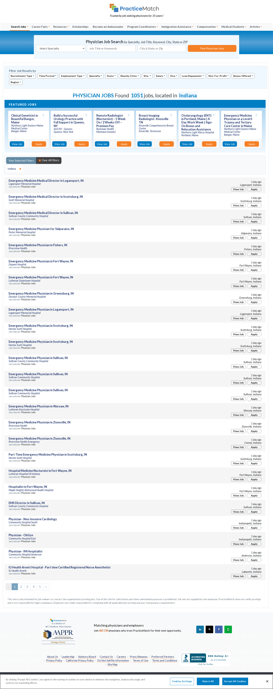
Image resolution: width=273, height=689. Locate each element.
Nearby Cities (128, 75)
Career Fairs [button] (40, 26)
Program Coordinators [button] (141, 26)
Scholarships (80, 26)
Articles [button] (255, 26)
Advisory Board (87, 656)
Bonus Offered (242, 75)
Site (146, 75)
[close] (14, 169)
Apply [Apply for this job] (39, 144)
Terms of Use (140, 660)
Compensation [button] (206, 26)
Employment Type (71, 75)
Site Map (112, 664)
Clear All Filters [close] (48, 160)
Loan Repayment (192, 75)
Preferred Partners (162, 656)
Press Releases (138, 656)
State (110, 75)
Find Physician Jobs (212, 48)
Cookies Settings (182, 683)
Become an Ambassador (108, 26)
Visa (172, 75)
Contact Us (106, 656)
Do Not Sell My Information (113, 660)
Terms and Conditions (164, 660)
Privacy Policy (54, 660)
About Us (52, 656)
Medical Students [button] (232, 26)
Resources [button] (60, 26)
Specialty (94, 75)
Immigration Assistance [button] (176, 26)
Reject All (208, 683)
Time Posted (46, 75)
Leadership (68, 656)
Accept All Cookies (235, 683)
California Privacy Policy (80, 660)
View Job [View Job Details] (17, 144)
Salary (159, 75)
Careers (121, 656)
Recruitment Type (21, 75)
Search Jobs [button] (18, 26)
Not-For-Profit (218, 75)
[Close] (267, 683)
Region (15, 82)
